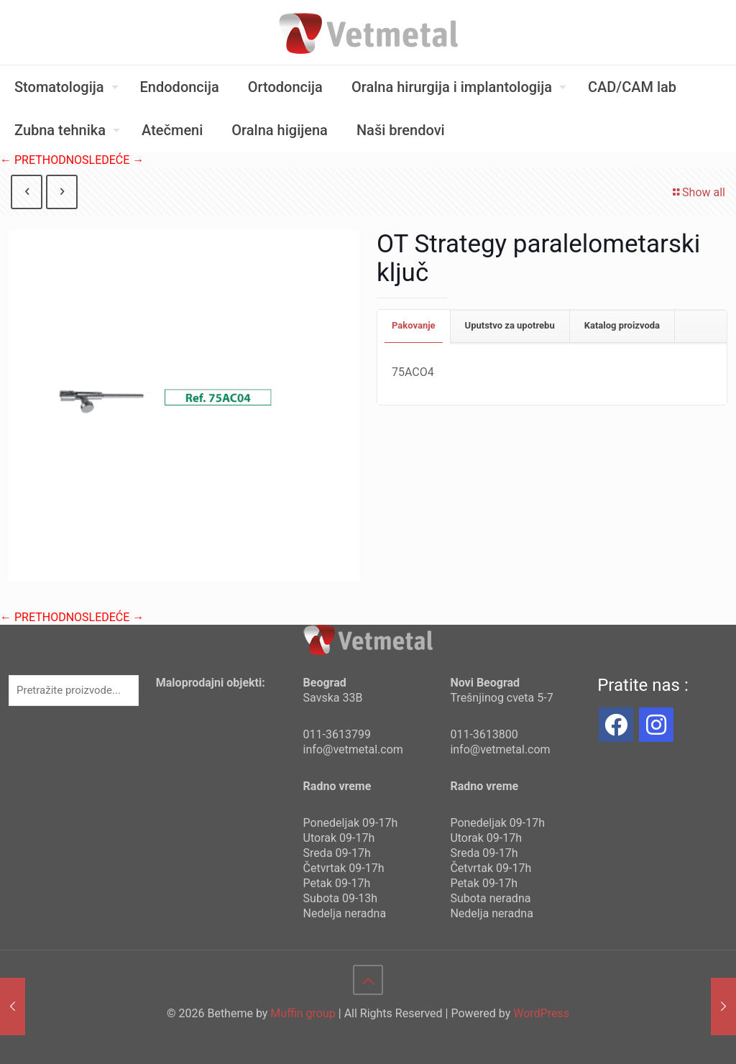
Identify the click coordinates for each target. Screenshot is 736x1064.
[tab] (414, 326)
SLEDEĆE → (113, 160)
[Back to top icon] (368, 980)
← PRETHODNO (41, 160)
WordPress (541, 1013)
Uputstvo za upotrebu (510, 325)
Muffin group (302, 1013)
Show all (698, 192)
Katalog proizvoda (622, 325)
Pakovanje (414, 325)
